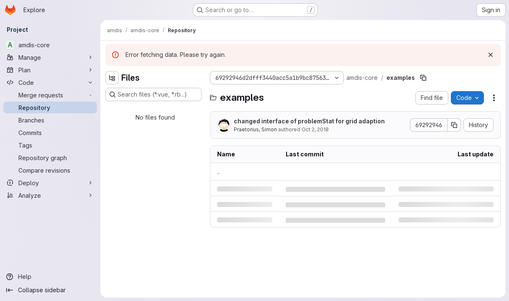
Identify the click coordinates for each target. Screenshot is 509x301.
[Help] (50, 277)
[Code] (50, 82)
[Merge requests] (50, 95)
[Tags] (50, 145)
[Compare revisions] (50, 170)
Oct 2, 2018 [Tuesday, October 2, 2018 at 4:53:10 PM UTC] (315, 129)
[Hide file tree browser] (112, 77)
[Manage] (50, 57)
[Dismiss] (491, 55)
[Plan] (50, 70)
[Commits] (50, 132)
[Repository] (50, 107)
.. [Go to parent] (218, 171)
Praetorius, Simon (255, 129)
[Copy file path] (423, 77)
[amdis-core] (50, 45)
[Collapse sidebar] (50, 290)
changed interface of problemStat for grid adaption (309, 121)
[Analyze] (50, 195)
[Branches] (50, 120)
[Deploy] (50, 183)
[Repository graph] (50, 157)
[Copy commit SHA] (454, 125)
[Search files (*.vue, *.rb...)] (153, 94)
